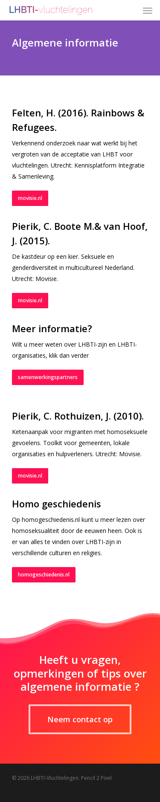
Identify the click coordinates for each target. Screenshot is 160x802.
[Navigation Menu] (147, 10)
